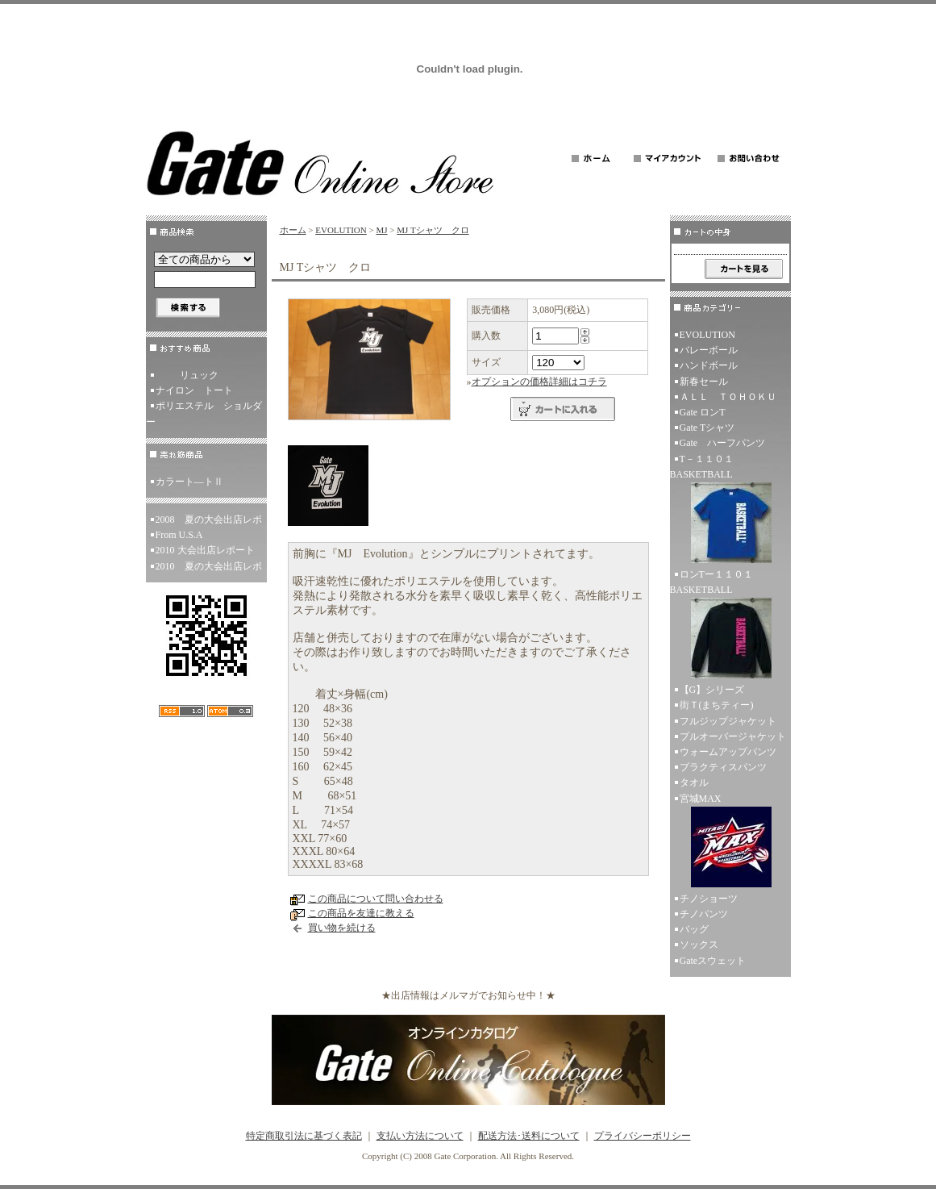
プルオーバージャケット (733, 736)
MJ (381, 230)
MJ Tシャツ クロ (432, 230)
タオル (694, 782)
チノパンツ (704, 914)
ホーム (293, 230)
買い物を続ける (342, 927)
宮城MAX (730, 842)
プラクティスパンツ (723, 767)
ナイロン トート (194, 390)
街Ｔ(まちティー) (717, 705)
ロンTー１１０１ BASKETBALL (730, 625)
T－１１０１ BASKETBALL (730, 510)
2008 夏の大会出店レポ (209, 519)
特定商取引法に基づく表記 (304, 1135)
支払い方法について (420, 1135)
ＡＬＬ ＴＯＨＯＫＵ (728, 397)
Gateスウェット (713, 960)
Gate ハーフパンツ (723, 442)
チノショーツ (709, 898)
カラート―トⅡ (189, 481)
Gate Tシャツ (707, 427)
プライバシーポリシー (642, 1135)
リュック (187, 375)
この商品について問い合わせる (375, 898)
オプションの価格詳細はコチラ (539, 381)
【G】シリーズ (712, 689)
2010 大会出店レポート (205, 550)
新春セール (704, 381)
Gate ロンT (703, 412)
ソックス (699, 944)
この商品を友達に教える (361, 913)
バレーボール (709, 350)
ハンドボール (709, 365)
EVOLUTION (341, 230)
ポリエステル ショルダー (204, 413)
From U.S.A (179, 534)
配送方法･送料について (529, 1135)
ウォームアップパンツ (728, 751)
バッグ (694, 929)
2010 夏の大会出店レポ (209, 566)
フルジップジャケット (728, 721)
